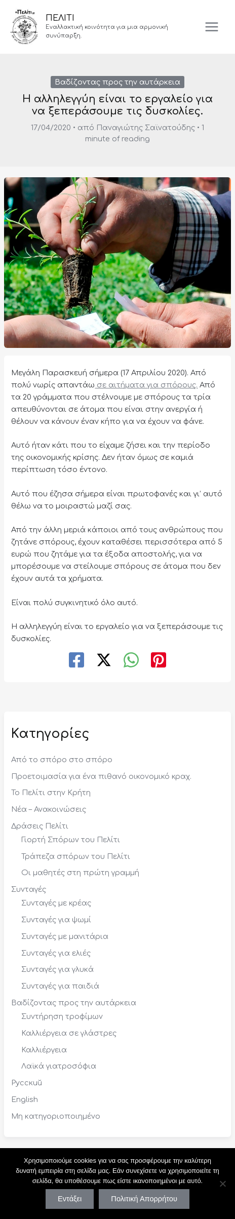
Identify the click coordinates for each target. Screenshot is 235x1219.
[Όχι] (222, 1183)
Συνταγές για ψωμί (56, 920)
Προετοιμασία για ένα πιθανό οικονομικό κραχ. (101, 776)
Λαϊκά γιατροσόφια (58, 1066)
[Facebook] (76, 660)
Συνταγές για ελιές (56, 953)
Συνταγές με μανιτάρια (64, 936)
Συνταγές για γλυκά (57, 969)
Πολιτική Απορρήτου (144, 1199)
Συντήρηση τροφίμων (62, 1016)
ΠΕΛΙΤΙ (60, 18)
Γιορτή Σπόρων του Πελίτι (70, 840)
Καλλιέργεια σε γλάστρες (68, 1033)
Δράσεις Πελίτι (39, 826)
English (24, 1099)
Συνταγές (28, 889)
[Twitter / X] (103, 660)
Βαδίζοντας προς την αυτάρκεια (117, 82)
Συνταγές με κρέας (56, 903)
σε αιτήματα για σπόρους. (146, 385)
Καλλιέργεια (44, 1050)
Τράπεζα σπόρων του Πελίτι (75, 856)
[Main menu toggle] (212, 27)
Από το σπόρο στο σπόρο (61, 760)
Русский (26, 1083)
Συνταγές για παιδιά (60, 986)
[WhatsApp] (131, 660)
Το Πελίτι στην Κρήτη (51, 793)
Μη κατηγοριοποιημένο (55, 1116)
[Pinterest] (158, 660)
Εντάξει (70, 1199)
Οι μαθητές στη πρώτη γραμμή (80, 873)
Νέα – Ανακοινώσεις (48, 809)
